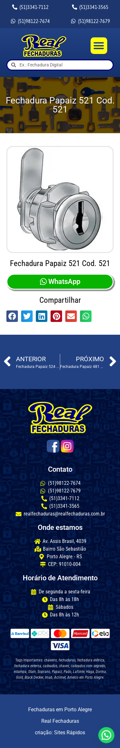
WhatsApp (60, 282)
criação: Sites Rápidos (60, 732)
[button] (99, 45)
